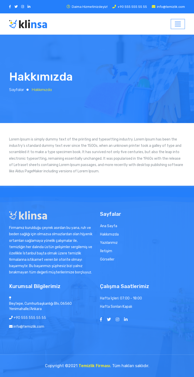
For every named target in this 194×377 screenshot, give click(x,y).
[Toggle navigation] (178, 24)
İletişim (106, 251)
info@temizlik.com (171, 7)
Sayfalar (16, 89)
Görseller (107, 259)
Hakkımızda (109, 234)
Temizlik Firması (94, 365)
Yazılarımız (109, 243)
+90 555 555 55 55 (132, 7)
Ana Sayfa (108, 226)
